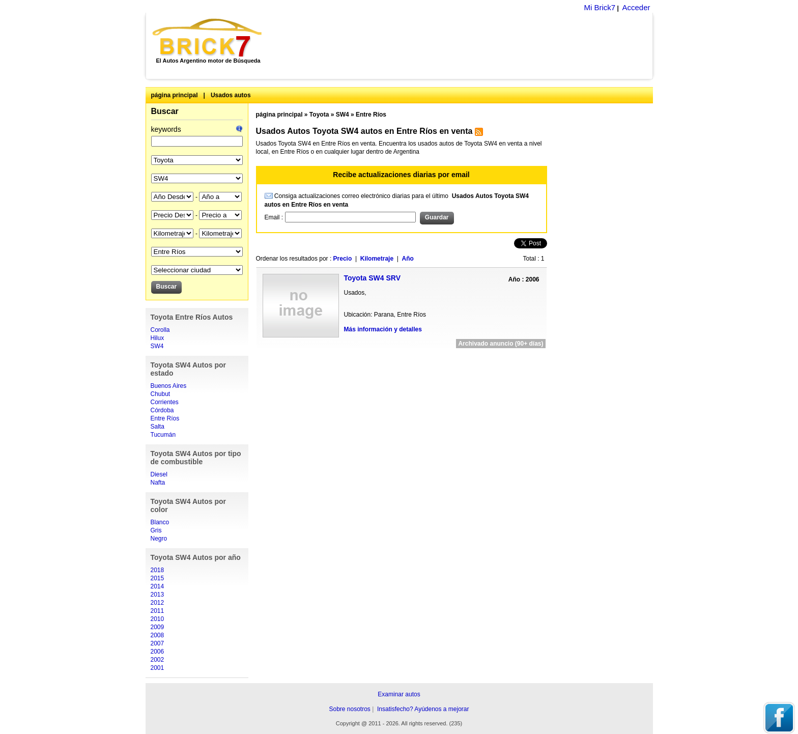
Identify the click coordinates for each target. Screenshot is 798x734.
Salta (157, 426)
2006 (157, 651)
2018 (157, 570)
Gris (156, 530)
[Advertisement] (462, 46)
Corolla (160, 329)
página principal (174, 95)
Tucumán (163, 434)
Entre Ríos (165, 418)
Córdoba (162, 410)
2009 (157, 627)
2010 (157, 619)
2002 (157, 659)
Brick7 (208, 38)
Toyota (319, 114)
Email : (275, 217)
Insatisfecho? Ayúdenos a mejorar (423, 709)
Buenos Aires (169, 385)
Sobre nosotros (349, 709)
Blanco (160, 522)
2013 (157, 594)
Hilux (157, 338)
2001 (157, 667)
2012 (157, 602)
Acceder (636, 7)
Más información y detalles (383, 329)
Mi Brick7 (599, 7)
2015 (157, 578)
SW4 (157, 346)
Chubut (160, 394)
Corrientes (165, 402)
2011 (157, 610)
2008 (157, 635)
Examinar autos (399, 694)
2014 (157, 586)
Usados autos (231, 95)
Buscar (165, 111)
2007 (157, 643)
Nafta (158, 482)
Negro (159, 538)
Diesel (159, 474)
